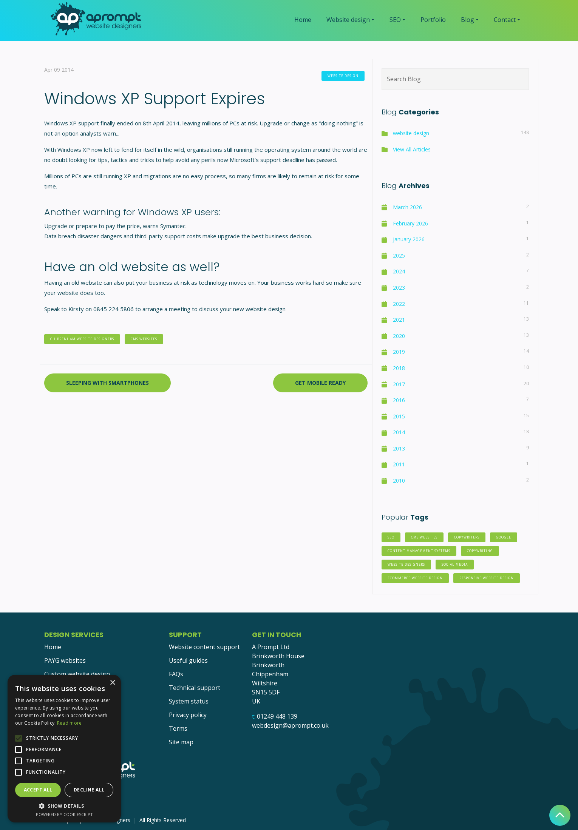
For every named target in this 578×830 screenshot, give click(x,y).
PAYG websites (65, 660)
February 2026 (410, 223)
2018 (399, 368)
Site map (181, 742)
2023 (399, 287)
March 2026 (407, 207)
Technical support (194, 687)
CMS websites (144, 339)
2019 (399, 351)
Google (503, 537)
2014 (399, 432)
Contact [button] (505, 19)
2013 (399, 448)
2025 (399, 255)
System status (189, 701)
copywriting (480, 551)
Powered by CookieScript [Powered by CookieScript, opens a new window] (64, 814)
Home (302, 19)
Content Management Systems (419, 551)
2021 (399, 319)
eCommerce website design (415, 578)
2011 (399, 464)
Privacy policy (188, 715)
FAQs (176, 674)
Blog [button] (467, 19)
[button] (64, 806)
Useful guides (188, 660)
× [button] (112, 683)
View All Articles (412, 149)
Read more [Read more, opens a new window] (69, 723)
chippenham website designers (82, 339)
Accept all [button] (38, 790)
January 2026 (409, 239)
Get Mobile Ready (320, 382)
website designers (406, 564)
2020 (399, 335)
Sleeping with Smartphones (107, 382)
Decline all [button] (89, 790)
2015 (399, 416)
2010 (399, 480)
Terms (178, 728)
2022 (399, 303)
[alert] (64, 748)
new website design (259, 309)
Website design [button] (348, 19)
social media (455, 564)
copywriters (466, 537)
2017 (399, 384)
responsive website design (486, 578)
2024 (399, 271)
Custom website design (77, 674)
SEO (391, 537)
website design (343, 76)
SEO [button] (395, 19)
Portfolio (433, 19)
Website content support (204, 647)
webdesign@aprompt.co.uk (290, 725)
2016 (399, 400)
